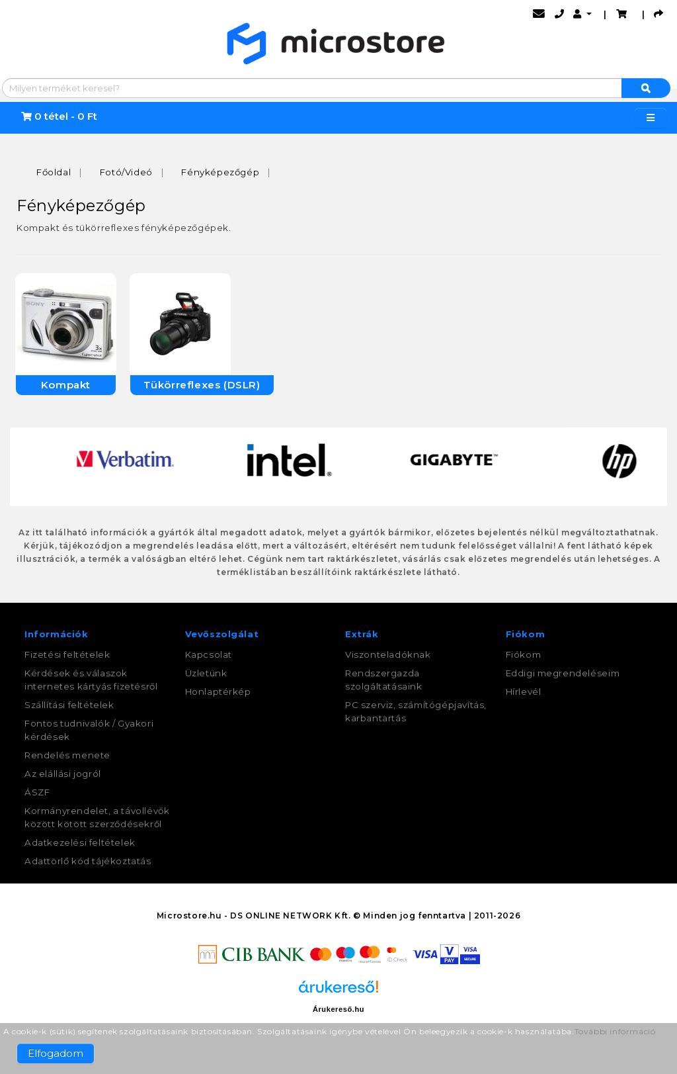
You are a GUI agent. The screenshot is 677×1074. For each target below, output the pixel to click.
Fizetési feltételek (67, 654)
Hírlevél (523, 691)
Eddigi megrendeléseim (563, 673)
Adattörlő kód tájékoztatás (87, 861)
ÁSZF (37, 792)
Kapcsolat (208, 654)
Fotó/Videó (126, 172)
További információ (615, 1031)
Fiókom (523, 654)
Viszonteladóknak (388, 654)
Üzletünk (206, 673)
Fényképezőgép (220, 172)
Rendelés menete (67, 755)
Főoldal (53, 172)
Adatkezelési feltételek (80, 842)
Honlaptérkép (218, 691)
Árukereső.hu (338, 1009)
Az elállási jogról (62, 773)
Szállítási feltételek (69, 704)
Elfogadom (55, 1053)
